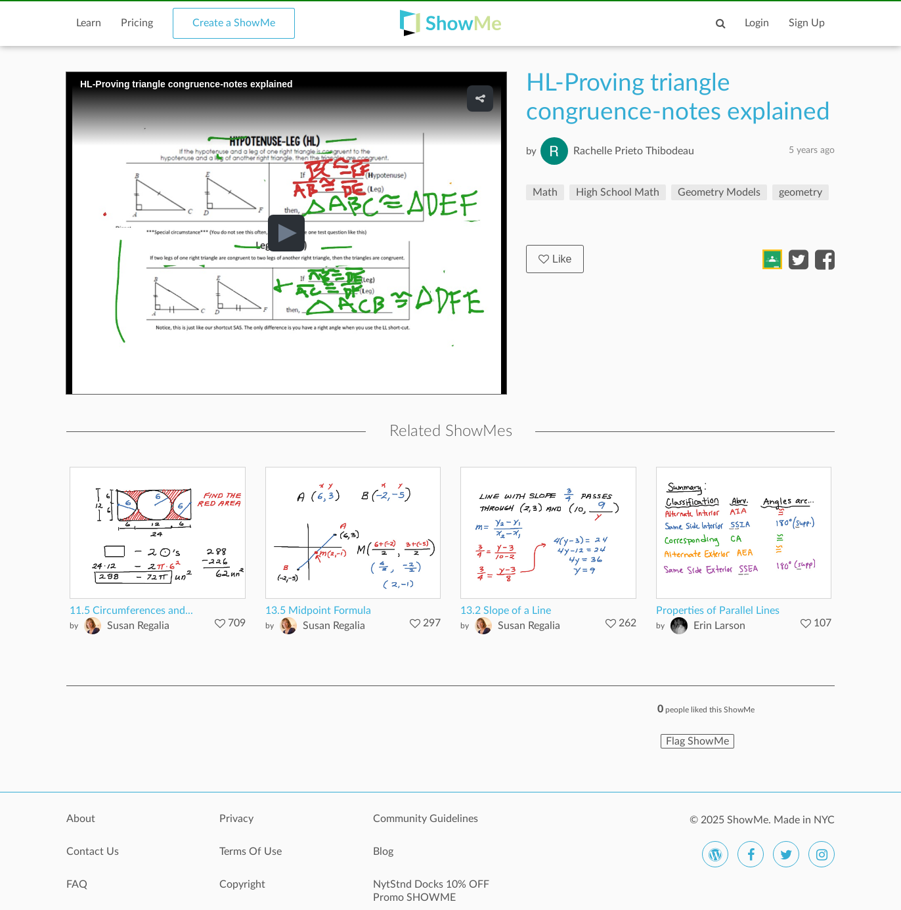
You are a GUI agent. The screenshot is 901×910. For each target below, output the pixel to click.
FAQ (76, 884)
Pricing (137, 23)
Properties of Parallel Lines (718, 610)
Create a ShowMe (233, 23)
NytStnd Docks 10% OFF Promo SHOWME (431, 891)
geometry (800, 192)
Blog (383, 851)
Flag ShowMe (697, 741)
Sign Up (807, 23)
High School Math (617, 192)
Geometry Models (719, 192)
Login (757, 23)
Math (545, 192)
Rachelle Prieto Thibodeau (633, 151)
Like (554, 259)
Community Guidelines (425, 818)
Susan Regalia (138, 625)
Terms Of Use (250, 851)
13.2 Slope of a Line (505, 610)
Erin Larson (719, 625)
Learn (88, 23)
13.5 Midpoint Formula (318, 610)
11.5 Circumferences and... (131, 610)
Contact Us (92, 851)
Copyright (242, 884)
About (80, 818)
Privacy (236, 818)
